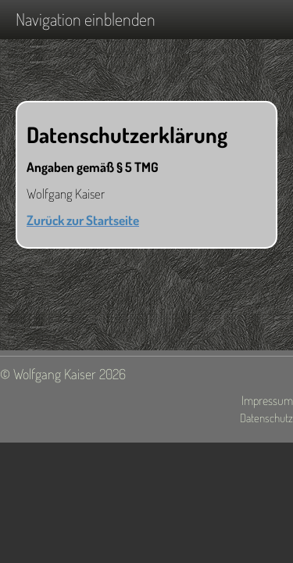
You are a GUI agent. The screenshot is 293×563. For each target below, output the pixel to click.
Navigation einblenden (85, 19)
